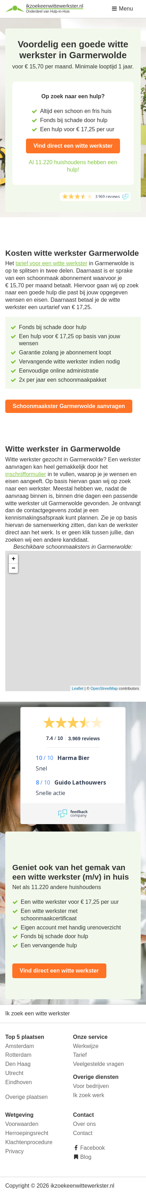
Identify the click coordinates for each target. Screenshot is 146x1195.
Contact (82, 1133)
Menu (122, 9)
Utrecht (14, 1073)
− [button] (13, 568)
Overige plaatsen (26, 1097)
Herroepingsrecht (26, 1133)
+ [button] (13, 559)
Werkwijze (86, 1046)
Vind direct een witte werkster (73, 146)
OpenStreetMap (104, 688)
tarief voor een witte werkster (51, 263)
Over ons (84, 1124)
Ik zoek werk (88, 1095)
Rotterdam (18, 1055)
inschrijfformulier (25, 474)
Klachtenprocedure (28, 1142)
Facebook (92, 1148)
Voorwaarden (21, 1124)
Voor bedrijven (91, 1086)
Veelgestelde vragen (98, 1064)
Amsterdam (19, 1046)
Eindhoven (18, 1082)
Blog (85, 1157)
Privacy (14, 1151)
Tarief (80, 1055)
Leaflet (78, 688)
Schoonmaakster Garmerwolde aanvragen (69, 406)
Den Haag (18, 1064)
